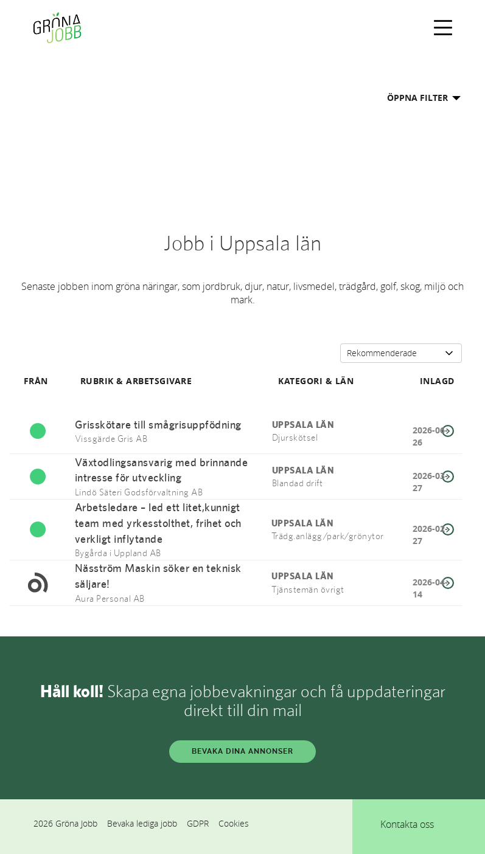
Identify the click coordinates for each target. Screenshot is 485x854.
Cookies (233, 823)
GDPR (198, 823)
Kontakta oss (407, 824)
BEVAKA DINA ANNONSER (242, 751)
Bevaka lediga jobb (142, 823)
